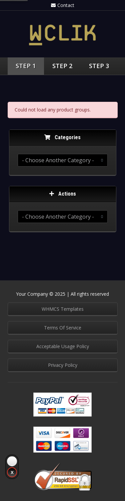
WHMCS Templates (63, 309)
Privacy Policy (62, 365)
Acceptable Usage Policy (62, 346)
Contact (62, 5)
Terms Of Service (62, 327)
